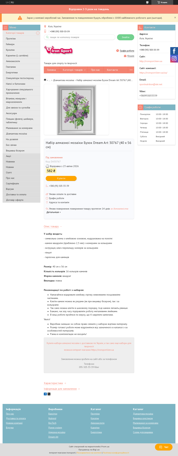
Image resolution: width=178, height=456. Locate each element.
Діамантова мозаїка (16, 133)
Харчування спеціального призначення (19, 91)
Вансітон (52, 413)
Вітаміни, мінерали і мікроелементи (16, 100)
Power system (55, 427)
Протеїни (11, 38)
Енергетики (12, 72)
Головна (51, 70)
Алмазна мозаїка (56, 432)
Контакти (112, 70)
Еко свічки (11, 144)
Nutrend (52, 418)
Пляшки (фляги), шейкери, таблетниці (19, 120)
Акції (8, 156)
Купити (61, 178)
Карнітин (95, 427)
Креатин (10, 49)
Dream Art (53, 436)
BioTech (52, 423)
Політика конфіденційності (116, 452)
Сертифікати (12, 183)
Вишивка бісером (15, 150)
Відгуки (10, 188)
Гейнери (10, 44)
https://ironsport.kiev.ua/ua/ (153, 72)
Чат (163, 447)
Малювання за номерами (19, 128)
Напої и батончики (15, 83)
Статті (9, 172)
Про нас (10, 178)
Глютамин (11, 66)
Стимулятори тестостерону (20, 78)
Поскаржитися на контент (89, 452)
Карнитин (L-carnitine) (17, 55)
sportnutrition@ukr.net (151, 84)
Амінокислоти (13, 61)
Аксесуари (11, 113)
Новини (10, 167)
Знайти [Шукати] (125, 37)
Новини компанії (14, 423)
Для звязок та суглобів (18, 107)
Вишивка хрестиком (143, 418)
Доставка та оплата (16, 194)
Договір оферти (14, 199)
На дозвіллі (12, 139)
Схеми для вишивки (143, 432)
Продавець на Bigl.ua (89, 449)
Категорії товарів (15, 32)
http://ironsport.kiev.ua (151, 61)
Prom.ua (105, 446)
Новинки (10, 161)
